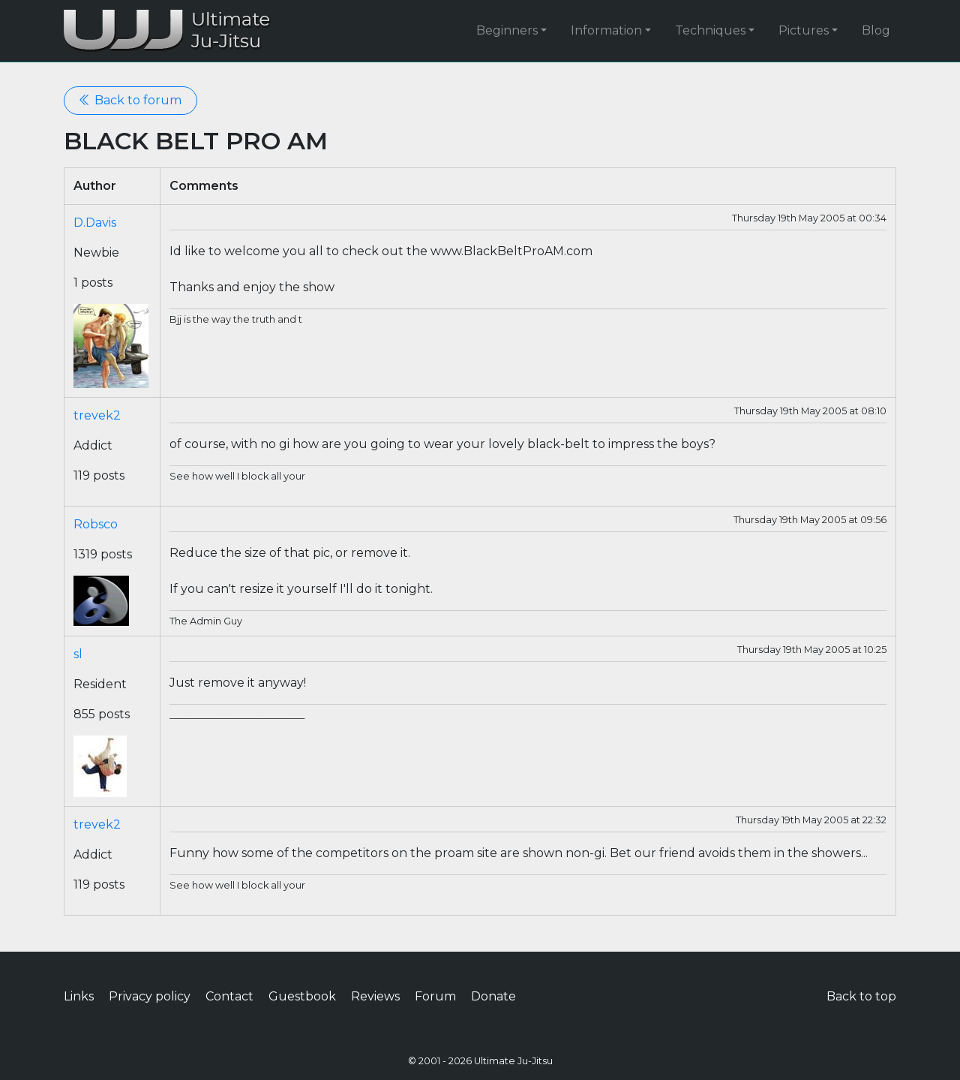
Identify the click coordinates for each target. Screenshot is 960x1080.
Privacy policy (149, 996)
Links (79, 996)
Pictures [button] (803, 30)
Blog (876, 30)
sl (78, 654)
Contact (230, 996)
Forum (435, 996)
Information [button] (606, 30)
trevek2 (97, 415)
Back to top (861, 996)
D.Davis (95, 222)
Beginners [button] (507, 30)
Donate (493, 996)
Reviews (375, 996)
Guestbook (302, 996)
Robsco (96, 524)
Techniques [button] (710, 30)
